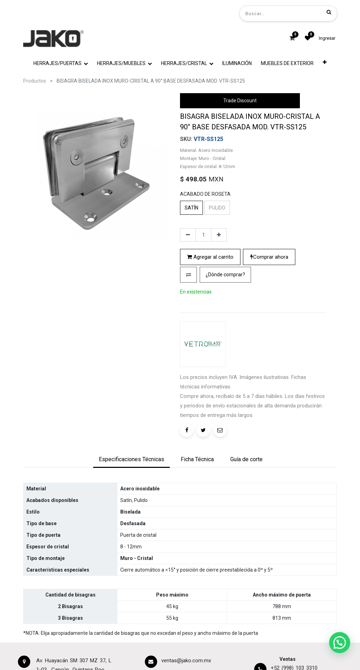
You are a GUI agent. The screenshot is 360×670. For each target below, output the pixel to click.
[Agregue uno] (219, 234)
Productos (34, 81)
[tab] (131, 460)
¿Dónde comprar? (225, 274)
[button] (324, 63)
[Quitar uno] (188, 234)
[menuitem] (237, 63)
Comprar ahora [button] (269, 257)
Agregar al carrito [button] (210, 257)
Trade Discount (240, 100)
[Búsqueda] (329, 12)
